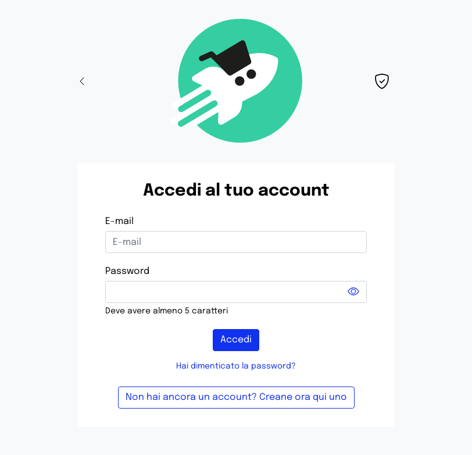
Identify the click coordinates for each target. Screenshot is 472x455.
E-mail (119, 221)
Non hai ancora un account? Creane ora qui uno (236, 397)
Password (127, 271)
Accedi (236, 340)
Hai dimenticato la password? (236, 366)
